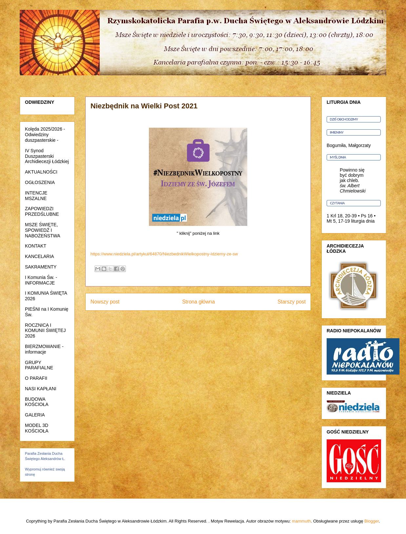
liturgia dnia (363, 221)
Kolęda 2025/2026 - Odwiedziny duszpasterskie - (45, 134)
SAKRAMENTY (40, 266)
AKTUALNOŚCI (41, 172)
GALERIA (35, 414)
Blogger (371, 521)
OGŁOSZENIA (40, 182)
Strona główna (198, 301)
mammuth (301, 521)
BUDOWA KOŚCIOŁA (37, 401)
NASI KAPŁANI (40, 388)
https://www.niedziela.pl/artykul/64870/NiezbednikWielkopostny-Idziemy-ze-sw (164, 253)
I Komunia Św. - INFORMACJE (41, 280)
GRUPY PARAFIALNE (39, 365)
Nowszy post (105, 301)
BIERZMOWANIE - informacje (44, 349)
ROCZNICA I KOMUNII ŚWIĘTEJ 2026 (45, 330)
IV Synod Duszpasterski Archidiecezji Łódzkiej (47, 156)
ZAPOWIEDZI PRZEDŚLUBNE (42, 211)
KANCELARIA (39, 256)
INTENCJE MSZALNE (36, 195)
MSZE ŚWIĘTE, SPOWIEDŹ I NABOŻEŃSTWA (42, 230)
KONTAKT (35, 246)
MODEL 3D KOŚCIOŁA (37, 428)
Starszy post (291, 301)
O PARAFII (36, 378)
